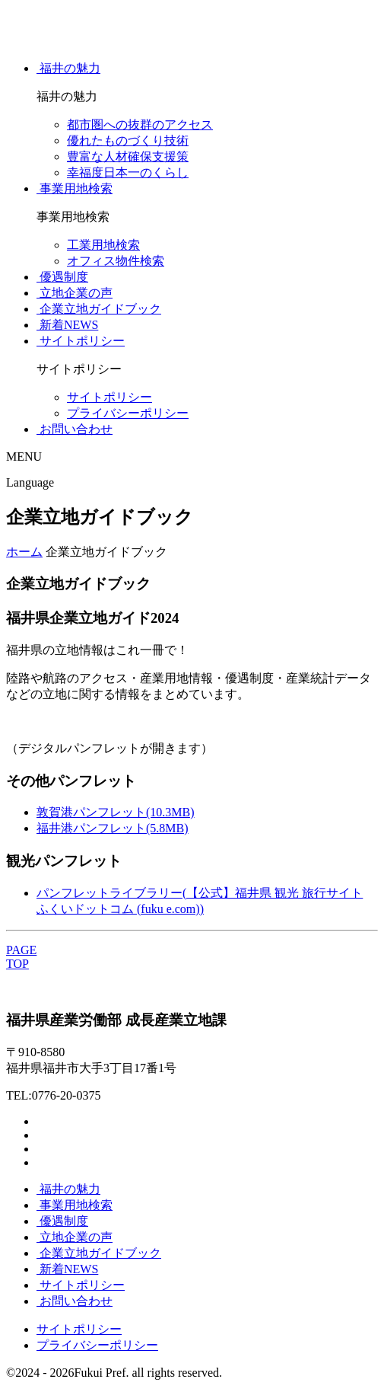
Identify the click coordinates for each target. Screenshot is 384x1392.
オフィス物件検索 (115, 260)
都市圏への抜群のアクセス (140, 124)
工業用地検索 (103, 244)
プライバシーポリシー (128, 413)
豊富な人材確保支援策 (128, 156)
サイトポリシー (109, 397)
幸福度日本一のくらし (128, 172)
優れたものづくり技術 (128, 140)
